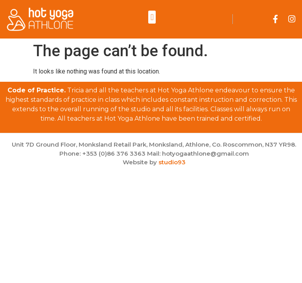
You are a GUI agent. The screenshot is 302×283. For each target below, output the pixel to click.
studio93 (172, 162)
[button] (152, 17)
